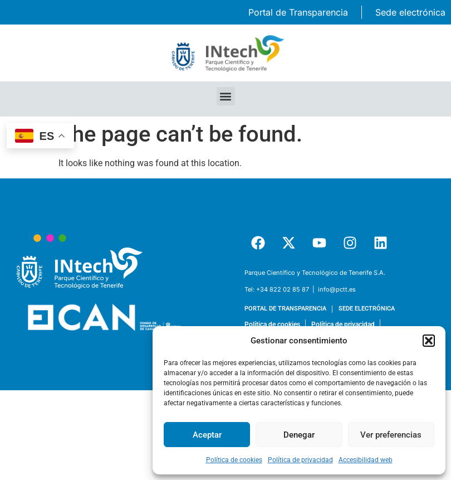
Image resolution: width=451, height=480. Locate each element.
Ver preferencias (390, 435)
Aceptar (207, 435)
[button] (428, 340)
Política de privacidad (300, 460)
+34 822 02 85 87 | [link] (286, 289)
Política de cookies (234, 460)
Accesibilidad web (366, 460)
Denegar (299, 435)
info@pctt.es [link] (337, 289)
